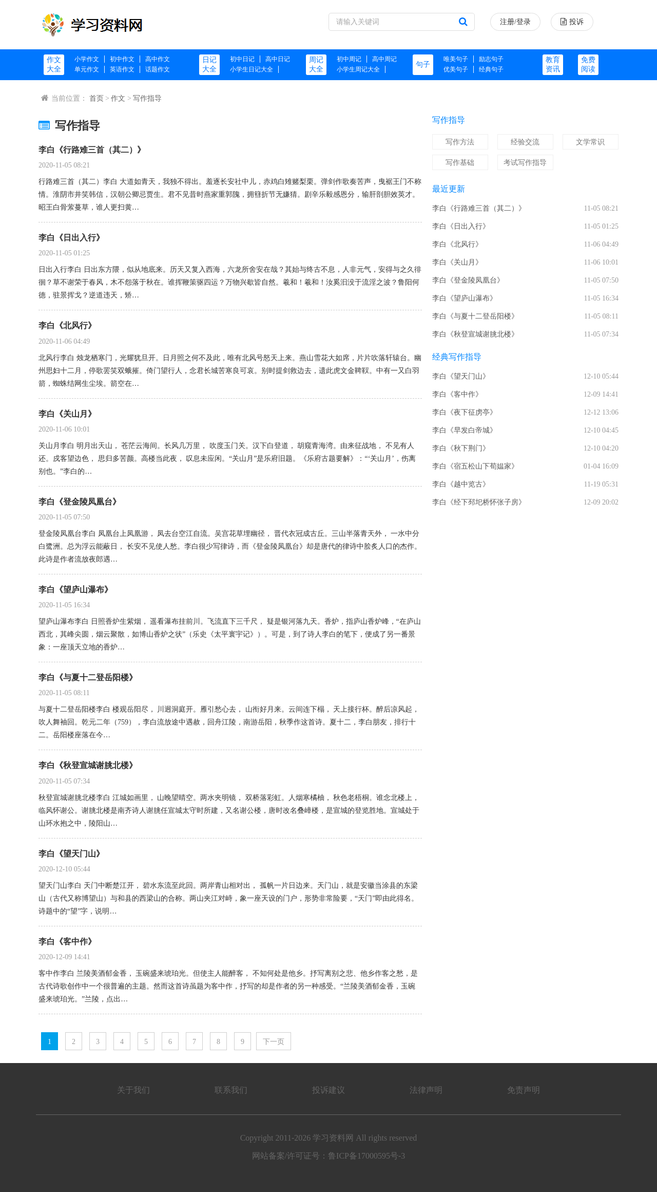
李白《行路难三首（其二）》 (91, 149)
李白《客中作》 (67, 941)
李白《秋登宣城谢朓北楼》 (87, 765)
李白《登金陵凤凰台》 (79, 501)
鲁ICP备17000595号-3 (366, 1155)
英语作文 (122, 69)
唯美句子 (455, 59)
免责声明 (523, 1090)
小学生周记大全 (358, 69)
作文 (118, 98)
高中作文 (157, 59)
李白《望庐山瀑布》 (75, 589)
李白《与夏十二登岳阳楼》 (87, 677)
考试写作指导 (525, 162)
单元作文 (86, 69)
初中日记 (242, 59)
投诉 (572, 22)
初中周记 (349, 59)
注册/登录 (515, 22)
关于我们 (133, 1090)
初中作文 (122, 59)
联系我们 (231, 1090)
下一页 (273, 1042)
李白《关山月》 (67, 413)
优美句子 (455, 69)
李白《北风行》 (67, 325)
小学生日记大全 (251, 69)
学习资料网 (333, 1137)
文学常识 (590, 142)
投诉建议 (328, 1090)
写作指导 (147, 98)
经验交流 (525, 142)
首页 (96, 98)
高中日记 (277, 59)
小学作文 (86, 59)
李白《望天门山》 (71, 853)
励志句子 (491, 59)
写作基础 (460, 162)
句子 (423, 64)
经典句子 (491, 69)
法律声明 (426, 1090)
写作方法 (460, 142)
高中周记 (384, 59)
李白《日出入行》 (71, 237)
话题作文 (157, 69)
